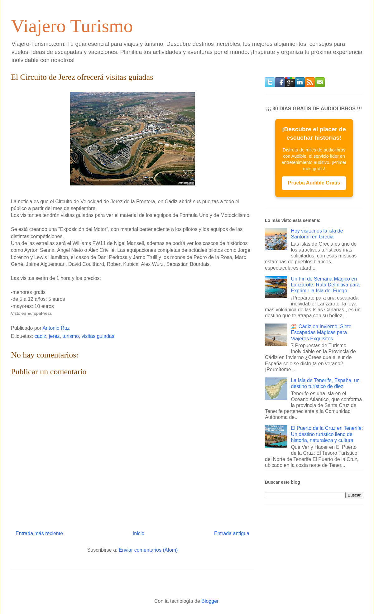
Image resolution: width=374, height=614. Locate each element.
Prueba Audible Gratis (314, 182)
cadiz (40, 336)
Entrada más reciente (39, 533)
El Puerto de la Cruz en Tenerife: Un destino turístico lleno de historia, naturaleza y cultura (327, 434)
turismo (70, 336)
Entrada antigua (231, 533)
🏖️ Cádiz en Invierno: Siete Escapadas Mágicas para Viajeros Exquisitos (321, 332)
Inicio (138, 533)
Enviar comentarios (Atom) (148, 550)
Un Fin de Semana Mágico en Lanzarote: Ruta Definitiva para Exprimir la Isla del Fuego (325, 284)
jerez (54, 336)
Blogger (209, 601)
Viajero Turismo (72, 26)
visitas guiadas (98, 336)
